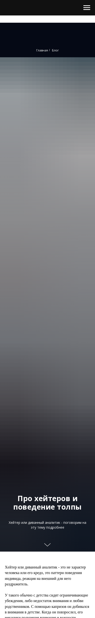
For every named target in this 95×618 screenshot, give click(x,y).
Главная (42, 50)
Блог (55, 50)
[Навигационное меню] (86, 7)
